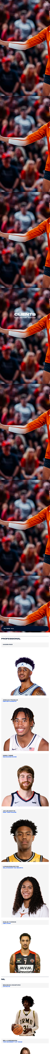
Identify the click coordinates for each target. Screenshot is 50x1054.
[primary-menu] (46, 2)
